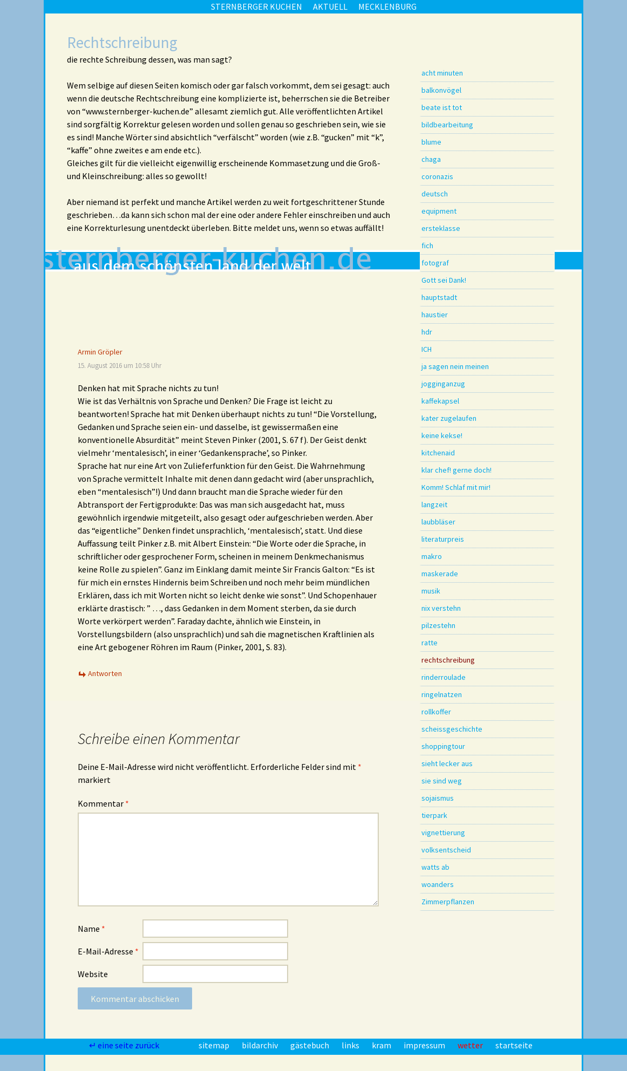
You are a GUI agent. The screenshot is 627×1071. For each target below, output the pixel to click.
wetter (471, 1045)
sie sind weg (441, 781)
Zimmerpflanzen (447, 901)
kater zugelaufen (448, 418)
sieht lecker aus (447, 763)
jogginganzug (443, 383)
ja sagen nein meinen (455, 366)
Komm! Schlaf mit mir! (455, 487)
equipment (438, 211)
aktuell (330, 6)
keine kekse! (441, 435)
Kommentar (103, 803)
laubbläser (438, 522)
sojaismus (437, 798)
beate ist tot (441, 107)
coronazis (437, 176)
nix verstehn (441, 608)
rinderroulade (443, 677)
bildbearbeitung (447, 124)
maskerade (439, 573)
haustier (434, 314)
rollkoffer (436, 712)
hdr (426, 332)
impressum (425, 1045)
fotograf (435, 263)
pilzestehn (438, 625)
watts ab (435, 867)
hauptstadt (439, 297)
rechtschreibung (448, 660)
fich (427, 245)
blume (431, 142)
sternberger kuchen (256, 6)
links (351, 1045)
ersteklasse (440, 228)
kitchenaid (438, 453)
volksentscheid (446, 850)
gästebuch (310, 1045)
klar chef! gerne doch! (456, 470)
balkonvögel (441, 90)
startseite (514, 1045)
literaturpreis (442, 539)
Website (93, 973)
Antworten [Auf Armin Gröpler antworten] (105, 673)
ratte (429, 642)
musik (430, 591)
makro (431, 556)
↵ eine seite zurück (125, 1045)
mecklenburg (387, 6)
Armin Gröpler (100, 352)
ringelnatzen (441, 694)
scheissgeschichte (451, 729)
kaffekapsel (440, 401)
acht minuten (442, 73)
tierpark (434, 815)
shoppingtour (443, 746)
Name (91, 928)
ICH (426, 349)
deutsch (434, 194)
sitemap (215, 1045)
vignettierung (443, 832)
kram (382, 1045)
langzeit (434, 504)
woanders (437, 884)
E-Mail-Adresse (108, 951)
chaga (431, 159)
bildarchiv (261, 1045)
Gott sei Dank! (443, 280)
